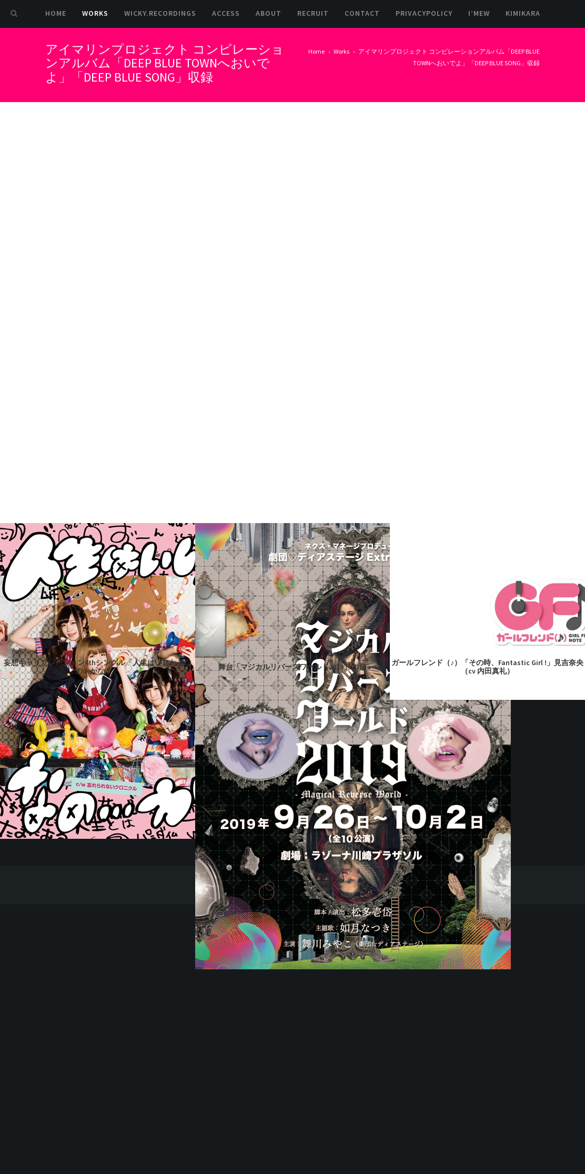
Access (226, 13)
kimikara (523, 13)
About (268, 13)
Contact (362, 13)
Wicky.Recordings (160, 13)
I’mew (479, 13)
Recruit (313, 13)
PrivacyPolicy (424, 13)
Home (55, 13)
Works (95, 13)
